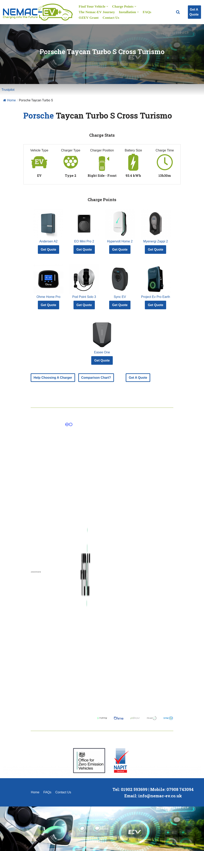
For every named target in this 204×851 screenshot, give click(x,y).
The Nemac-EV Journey (97, 12)
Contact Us (111, 18)
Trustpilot (8, 89)
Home (9, 100)
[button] (178, 12)
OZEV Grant (89, 18)
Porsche (38, 115)
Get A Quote (194, 12)
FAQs (147, 12)
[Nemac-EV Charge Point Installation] (38, 12)
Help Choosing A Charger (53, 377)
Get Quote (48, 249)
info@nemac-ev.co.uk (160, 795)
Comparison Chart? (96, 377)
